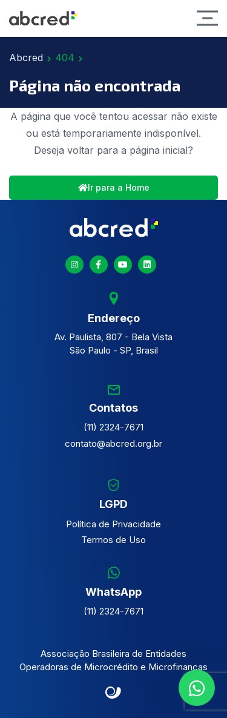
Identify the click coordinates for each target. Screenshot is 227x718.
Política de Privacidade (113, 524)
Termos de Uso (113, 539)
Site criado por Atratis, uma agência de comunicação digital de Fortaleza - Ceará (113, 693)
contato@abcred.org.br (113, 443)
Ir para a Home (114, 187)
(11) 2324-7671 (113, 427)
